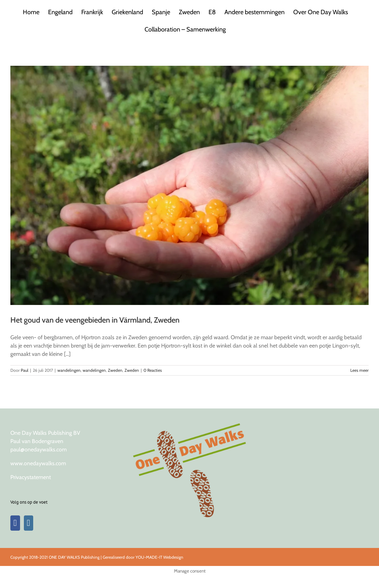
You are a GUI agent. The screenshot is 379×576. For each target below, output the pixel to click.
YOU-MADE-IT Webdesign (159, 557)
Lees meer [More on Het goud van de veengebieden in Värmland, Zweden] (359, 370)
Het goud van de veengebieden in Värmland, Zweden (94, 320)
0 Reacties (153, 370)
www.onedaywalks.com (38, 463)
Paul (24, 370)
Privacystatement (30, 477)
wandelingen (69, 370)
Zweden (115, 370)
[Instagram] (29, 523)
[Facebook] (15, 523)
